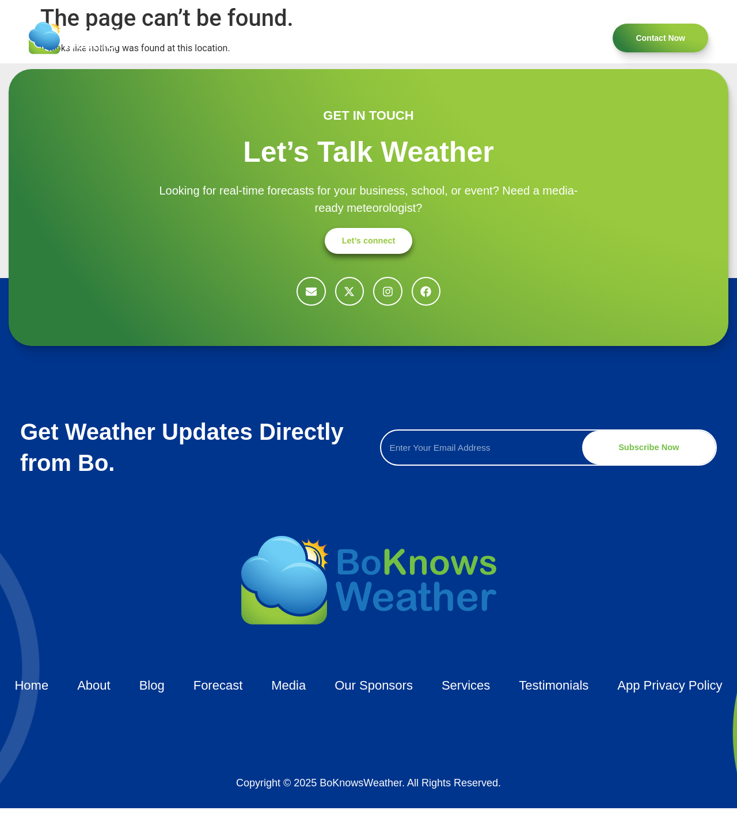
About (199, 38)
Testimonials (309, 38)
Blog (461, 38)
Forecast (414, 38)
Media (365, 38)
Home (154, 38)
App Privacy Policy (669, 695)
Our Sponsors (517, 38)
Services (248, 38)
